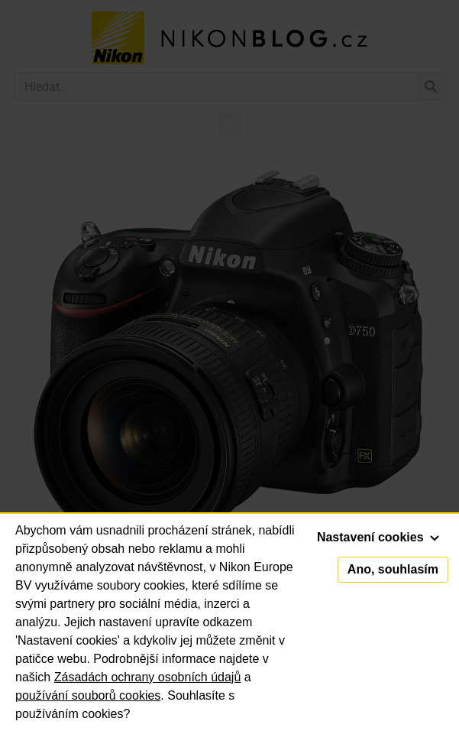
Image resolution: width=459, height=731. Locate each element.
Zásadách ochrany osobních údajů (147, 677)
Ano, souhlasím (392, 569)
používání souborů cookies (87, 695)
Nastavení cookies (378, 537)
